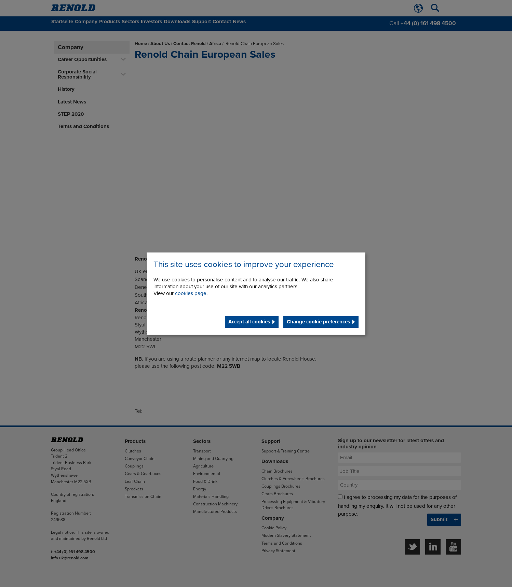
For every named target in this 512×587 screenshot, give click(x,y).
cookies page (190, 293)
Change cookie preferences (318, 322)
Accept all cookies (249, 322)
